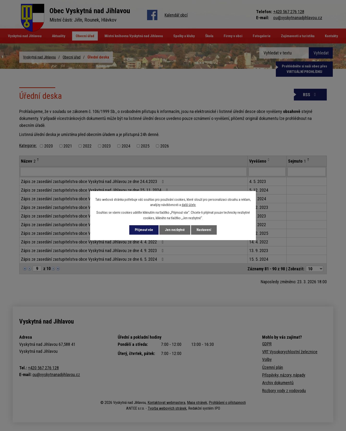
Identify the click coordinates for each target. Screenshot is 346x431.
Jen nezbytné (175, 230)
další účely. (189, 205)
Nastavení (204, 230)
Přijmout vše (144, 230)
